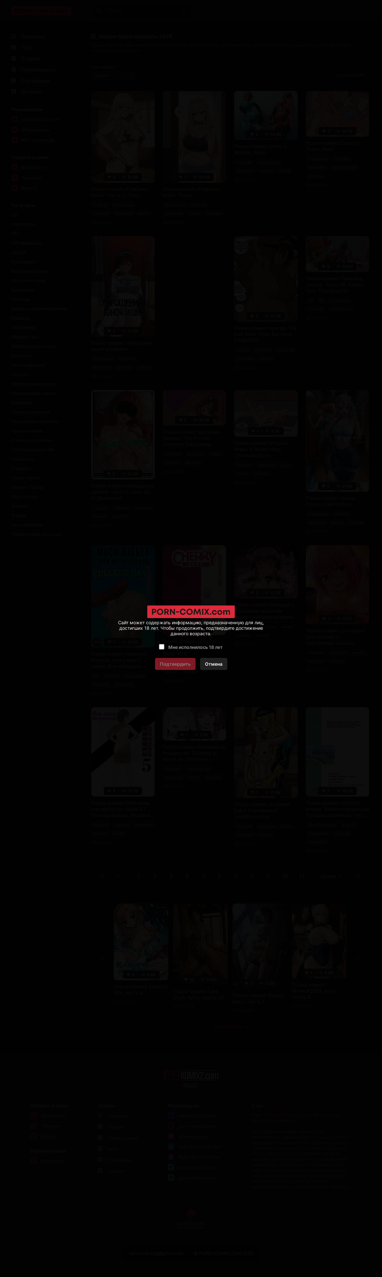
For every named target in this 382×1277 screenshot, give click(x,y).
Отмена (213, 664)
